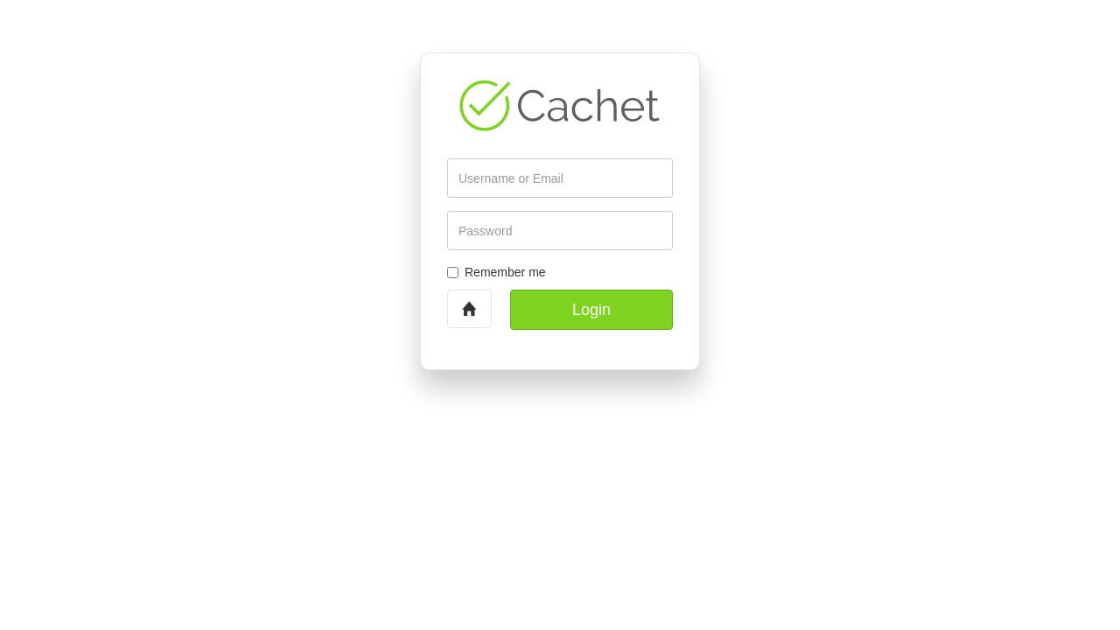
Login (591, 309)
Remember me (496, 272)
